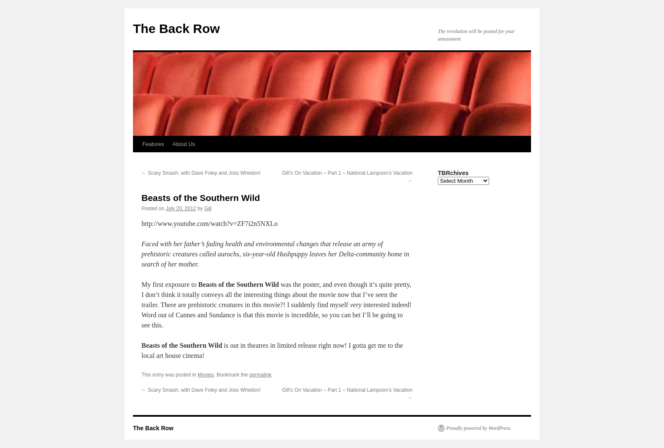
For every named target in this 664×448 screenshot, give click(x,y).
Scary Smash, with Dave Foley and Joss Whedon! (200, 173)
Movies (206, 375)
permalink (260, 375)
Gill (207, 209)
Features (153, 144)
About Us (183, 144)
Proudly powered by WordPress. (479, 428)
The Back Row (176, 29)
